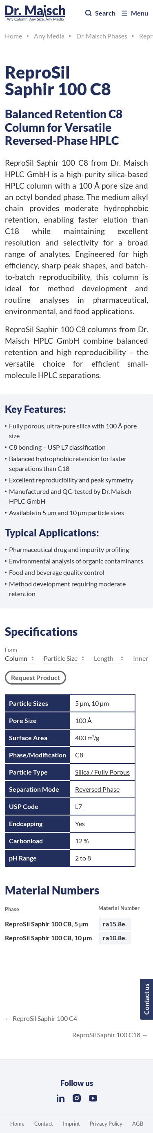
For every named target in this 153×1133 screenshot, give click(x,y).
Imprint (71, 1123)
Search (99, 13)
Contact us (146, 999)
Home (17, 1123)
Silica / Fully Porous (102, 772)
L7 (78, 806)
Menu (134, 13)
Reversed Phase (97, 789)
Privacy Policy (106, 1123)
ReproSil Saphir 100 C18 (107, 1034)
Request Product (35, 677)
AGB (137, 1123)
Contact (43, 1123)
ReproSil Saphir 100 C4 (44, 1018)
